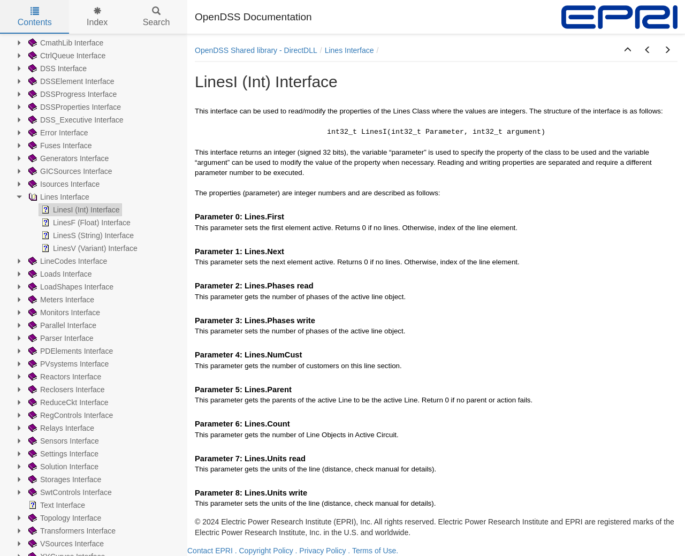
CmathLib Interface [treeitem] (64, 42)
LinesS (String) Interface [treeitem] (86, 235)
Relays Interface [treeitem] (60, 428)
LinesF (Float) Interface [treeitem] (85, 222)
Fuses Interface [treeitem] (59, 145)
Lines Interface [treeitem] (57, 197)
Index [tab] (97, 17)
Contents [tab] (35, 17)
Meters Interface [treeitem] (60, 299)
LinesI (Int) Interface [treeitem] (79, 209)
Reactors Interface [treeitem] (63, 376)
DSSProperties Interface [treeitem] (73, 107)
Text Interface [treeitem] (55, 505)
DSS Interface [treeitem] (56, 68)
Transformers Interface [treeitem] (71, 530)
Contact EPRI (210, 550)
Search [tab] (156, 17)
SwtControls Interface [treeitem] (69, 492)
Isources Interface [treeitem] (63, 184)
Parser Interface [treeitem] (60, 338)
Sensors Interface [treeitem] (62, 441)
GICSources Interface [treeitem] (69, 171)
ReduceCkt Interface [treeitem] (67, 402)
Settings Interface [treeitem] (62, 453)
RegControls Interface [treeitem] (69, 415)
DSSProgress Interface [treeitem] (71, 94)
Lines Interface (349, 50)
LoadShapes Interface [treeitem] (69, 286)
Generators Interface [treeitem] (67, 158)
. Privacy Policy (320, 550)
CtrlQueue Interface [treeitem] (65, 55)
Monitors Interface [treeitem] (63, 312)
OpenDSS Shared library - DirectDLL (256, 50)
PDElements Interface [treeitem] (69, 351)
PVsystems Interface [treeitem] (67, 363)
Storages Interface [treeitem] (63, 479)
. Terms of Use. (373, 550)
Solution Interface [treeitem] (62, 466)
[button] (628, 50)
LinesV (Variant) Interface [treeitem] (88, 248)
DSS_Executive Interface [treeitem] (75, 119)
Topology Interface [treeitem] (63, 518)
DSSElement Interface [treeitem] (70, 81)
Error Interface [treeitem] (57, 132)
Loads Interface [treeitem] (59, 274)
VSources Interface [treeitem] (65, 543)
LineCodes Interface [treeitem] (66, 261)
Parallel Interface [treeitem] (61, 325)
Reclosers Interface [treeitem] (65, 389)
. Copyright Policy (264, 550)
